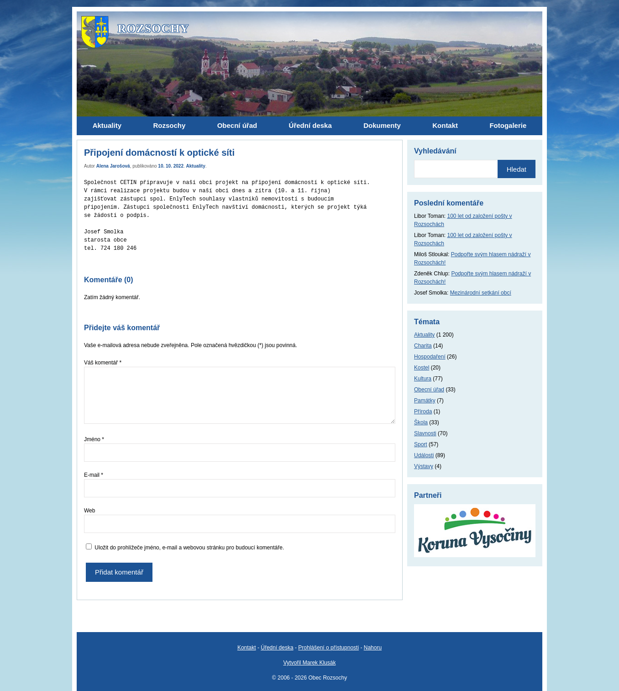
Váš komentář (102, 362)
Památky (424, 400)
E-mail (93, 475)
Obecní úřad (429, 389)
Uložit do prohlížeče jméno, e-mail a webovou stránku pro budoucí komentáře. (189, 547)
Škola (421, 422)
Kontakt (246, 647)
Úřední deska (277, 647)
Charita (423, 346)
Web (89, 510)
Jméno (94, 439)
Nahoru (373, 647)
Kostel (421, 367)
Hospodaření (430, 356)
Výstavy (423, 466)
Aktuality (195, 166)
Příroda (423, 411)
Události (424, 455)
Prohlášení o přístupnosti (328, 647)
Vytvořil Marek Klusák (309, 662)
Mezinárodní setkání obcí (480, 293)
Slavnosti (425, 433)
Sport (420, 444)
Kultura (422, 378)
